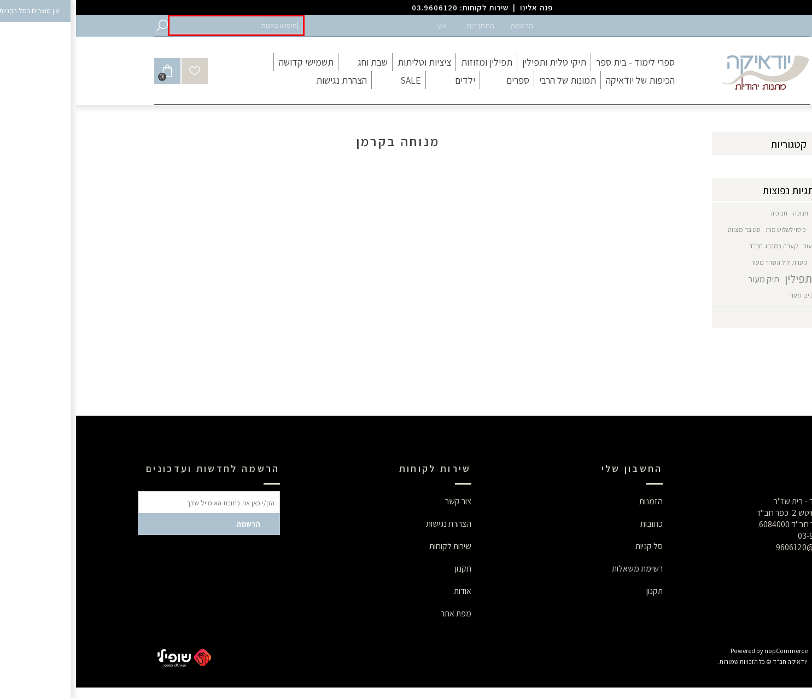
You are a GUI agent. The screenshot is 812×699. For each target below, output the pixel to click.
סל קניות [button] (573, 546)
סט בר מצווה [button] (668, 229)
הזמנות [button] (575, 501)
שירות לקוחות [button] (374, 546)
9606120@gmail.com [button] (739, 547)
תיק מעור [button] (687, 279)
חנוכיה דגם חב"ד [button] (756, 229)
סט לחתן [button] (759, 245)
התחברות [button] (404, 26)
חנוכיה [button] (702, 213)
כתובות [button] (575, 523)
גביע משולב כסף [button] (758, 213)
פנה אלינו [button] (460, 7)
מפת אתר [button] (380, 613)
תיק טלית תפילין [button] (743, 278)
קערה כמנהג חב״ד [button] (697, 246)
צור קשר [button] (382, 501)
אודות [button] (386, 591)
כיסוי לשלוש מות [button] (710, 229)
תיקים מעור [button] (727, 295)
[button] (160, 25)
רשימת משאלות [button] (561, 568)
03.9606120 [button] (359, 7)
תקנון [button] (578, 591)
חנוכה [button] (724, 213)
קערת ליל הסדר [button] (757, 262)
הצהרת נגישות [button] (372, 523)
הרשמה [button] (446, 26)
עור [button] (731, 246)
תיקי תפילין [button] (763, 295)
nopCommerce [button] (710, 650)
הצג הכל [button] (763, 317)
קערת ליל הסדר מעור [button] (703, 262)
